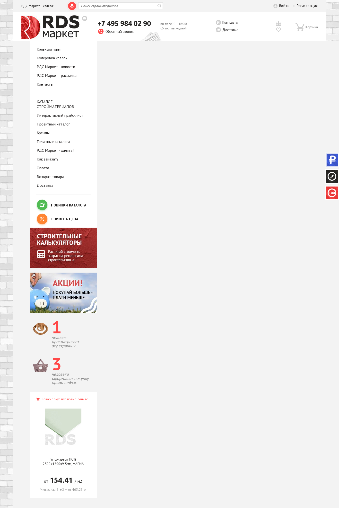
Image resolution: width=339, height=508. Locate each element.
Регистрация (307, 5)
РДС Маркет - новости (56, 66)
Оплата (43, 167)
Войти (284, 5)
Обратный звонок (116, 31)
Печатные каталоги (53, 141)
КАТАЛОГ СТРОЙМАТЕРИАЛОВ (55, 104)
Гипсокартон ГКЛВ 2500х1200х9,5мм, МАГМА (63, 461)
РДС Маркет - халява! (37, 6)
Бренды (43, 132)
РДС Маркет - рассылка (57, 75)
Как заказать (48, 159)
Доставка (230, 29)
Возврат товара (50, 176)
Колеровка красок (52, 57)
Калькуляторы (49, 49)
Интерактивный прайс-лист (60, 115)
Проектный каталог (53, 124)
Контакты (230, 22)
